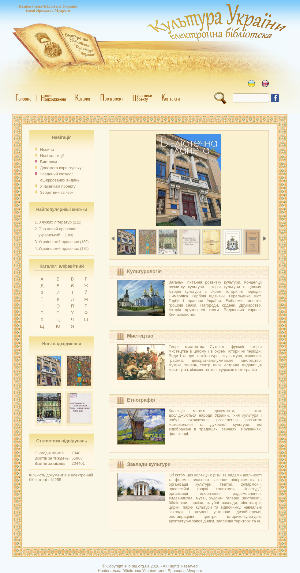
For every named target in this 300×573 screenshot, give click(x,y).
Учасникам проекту (58, 186)
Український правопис (59, 241)
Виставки (48, 161)
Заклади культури (149, 464)
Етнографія (141, 400)
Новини (47, 149)
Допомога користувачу (61, 168)
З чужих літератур (55, 222)
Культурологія (144, 271)
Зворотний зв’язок (56, 192)
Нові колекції (52, 155)
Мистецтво (140, 335)
